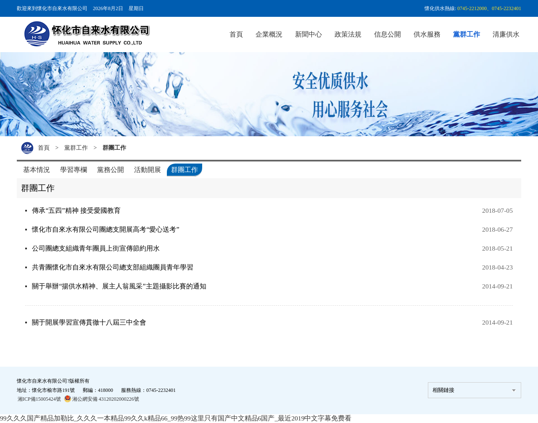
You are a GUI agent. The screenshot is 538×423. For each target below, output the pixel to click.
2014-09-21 (497, 286)
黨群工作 (466, 34)
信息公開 (387, 34)
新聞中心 (308, 34)
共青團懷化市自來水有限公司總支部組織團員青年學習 (114, 267)
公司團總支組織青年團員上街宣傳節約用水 (97, 248)
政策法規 (348, 34)
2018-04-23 (497, 267)
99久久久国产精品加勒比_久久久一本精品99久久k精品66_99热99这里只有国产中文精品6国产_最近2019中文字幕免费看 (176, 418)
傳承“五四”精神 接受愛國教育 (78, 210)
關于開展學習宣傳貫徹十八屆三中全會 (91, 322)
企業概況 (269, 34)
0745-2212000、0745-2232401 (489, 8)
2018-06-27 (497, 229)
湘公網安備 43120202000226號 (101, 398)
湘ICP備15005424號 (39, 399)
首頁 (236, 34)
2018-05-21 (497, 248)
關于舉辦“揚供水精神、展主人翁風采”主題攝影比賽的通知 (121, 286)
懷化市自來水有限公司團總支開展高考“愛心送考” (107, 229)
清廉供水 (506, 34)
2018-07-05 (497, 210)
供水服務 (427, 34)
